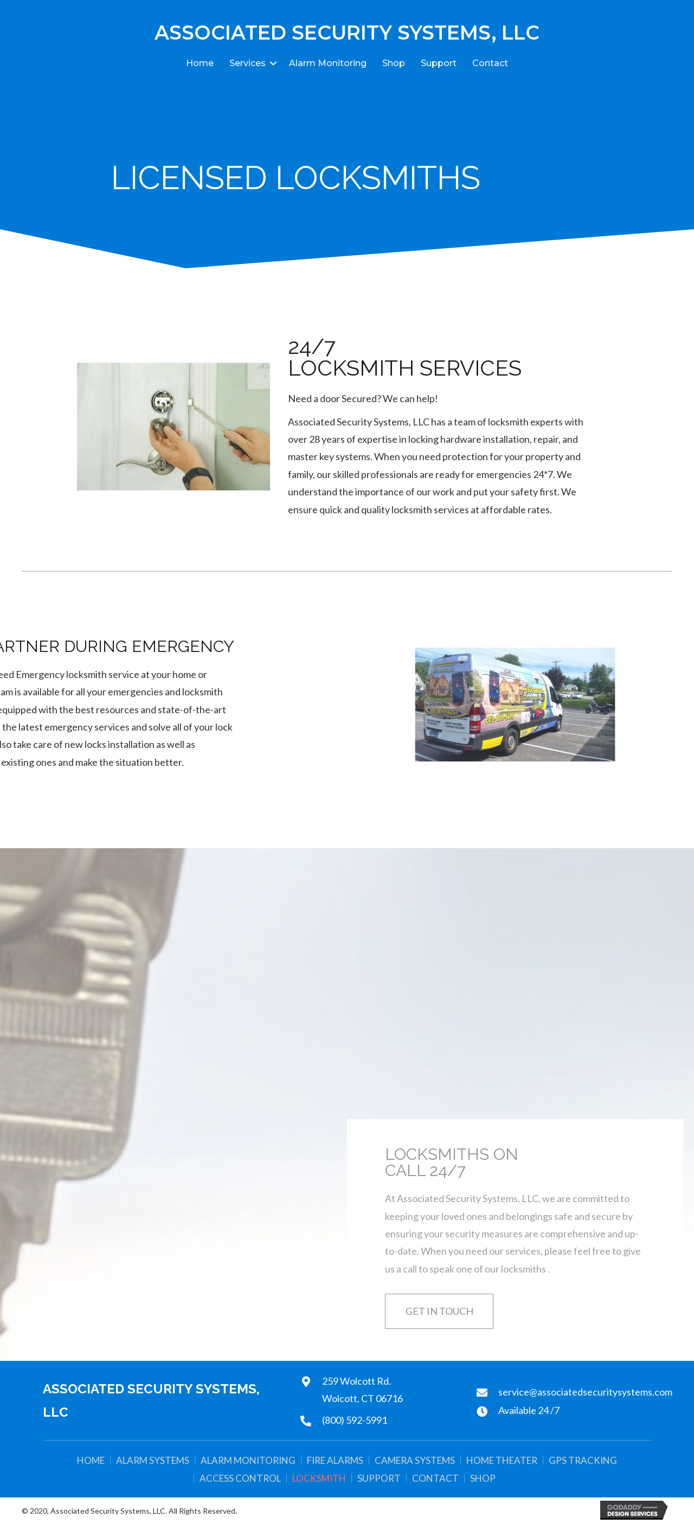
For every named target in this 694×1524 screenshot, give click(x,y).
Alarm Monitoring (328, 63)
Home (200, 63)
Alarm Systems (152, 1460)
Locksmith (319, 1478)
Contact (490, 63)
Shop (393, 63)
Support (439, 63)
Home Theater (501, 1460)
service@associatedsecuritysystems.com (585, 1392)
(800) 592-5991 (354, 1420)
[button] (439, 1311)
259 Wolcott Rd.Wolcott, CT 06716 (362, 1389)
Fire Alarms (335, 1460)
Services (247, 63)
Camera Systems (415, 1460)
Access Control (240, 1478)
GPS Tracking (583, 1460)
